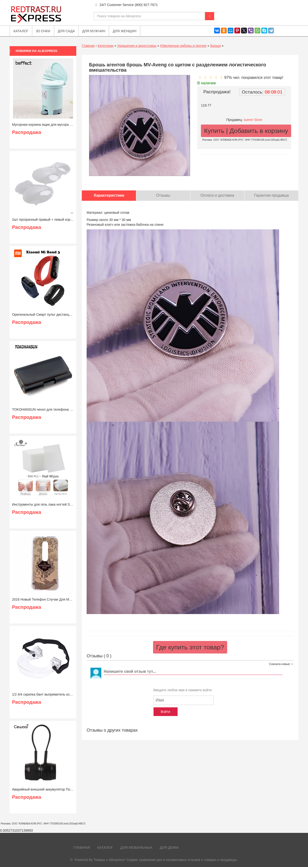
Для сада (66, 31)
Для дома (169, 847)
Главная (88, 46)
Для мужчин (93, 31)
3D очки (43, 31)
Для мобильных (136, 847)
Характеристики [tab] (109, 195)
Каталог (105, 847)
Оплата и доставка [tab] (217, 195)
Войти (165, 712)
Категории (106, 46)
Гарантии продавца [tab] (271, 195)
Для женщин (124, 31)
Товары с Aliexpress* (110, 860)
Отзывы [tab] (163, 195)
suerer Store (253, 120)
